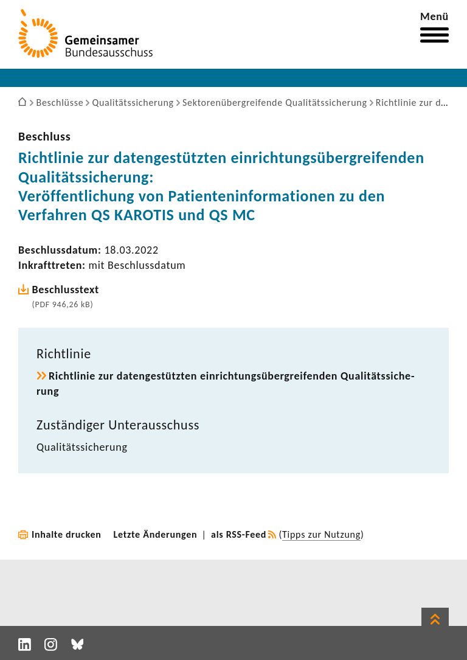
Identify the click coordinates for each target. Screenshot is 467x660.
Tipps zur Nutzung (321, 534)
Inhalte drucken (67, 534)
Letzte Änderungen (156, 534)
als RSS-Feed (238, 534)
